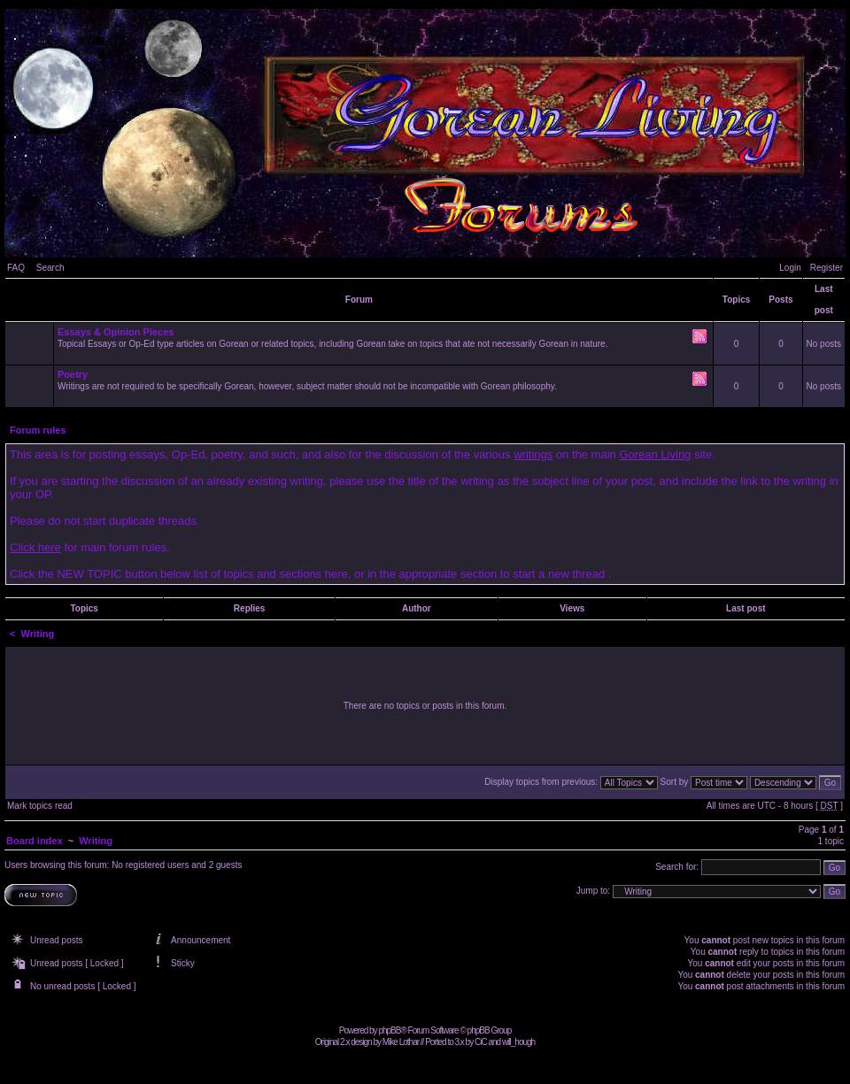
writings (533, 454)
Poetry (73, 374)
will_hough (518, 1042)
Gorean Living (655, 454)
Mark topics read (40, 806)
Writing (38, 633)
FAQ (16, 268)
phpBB (389, 1030)
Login (789, 268)
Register (826, 268)
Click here (35, 547)
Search (50, 268)
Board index (34, 840)
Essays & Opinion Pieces (116, 332)
